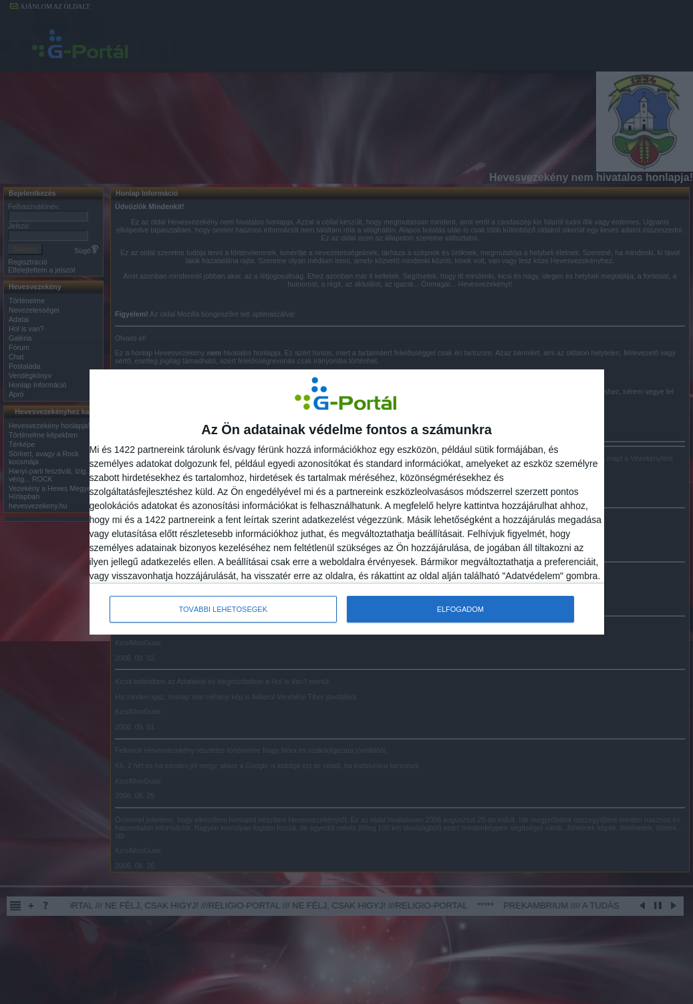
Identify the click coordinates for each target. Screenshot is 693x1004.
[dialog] (347, 502)
